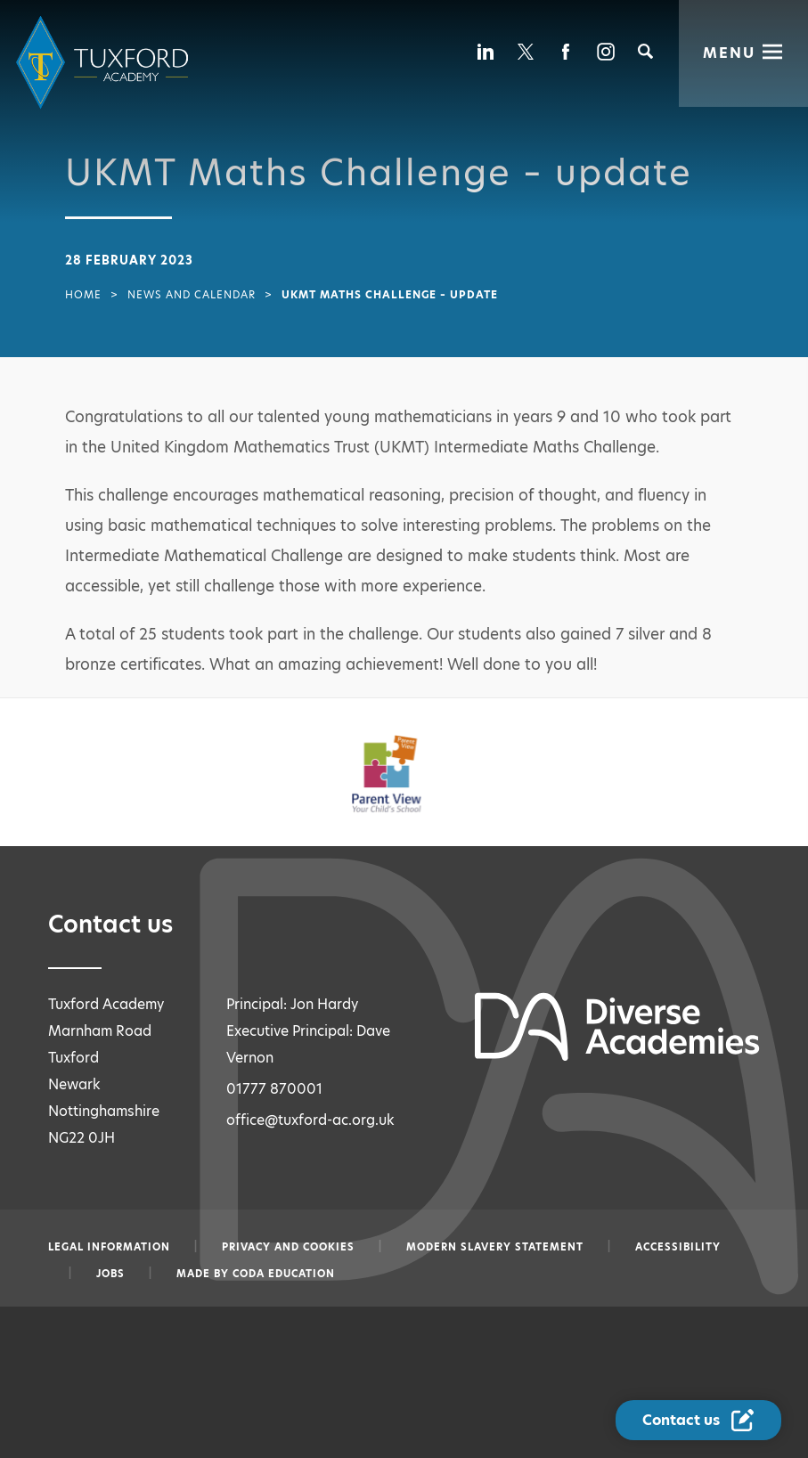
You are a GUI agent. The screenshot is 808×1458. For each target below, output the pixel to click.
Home (83, 295)
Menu (729, 52)
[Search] (645, 51)
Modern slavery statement (495, 1247)
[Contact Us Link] (699, 1420)
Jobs (110, 1274)
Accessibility (678, 1247)
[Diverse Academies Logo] (105, 63)
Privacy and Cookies (288, 1247)
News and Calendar (191, 295)
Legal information (109, 1247)
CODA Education (284, 1274)
